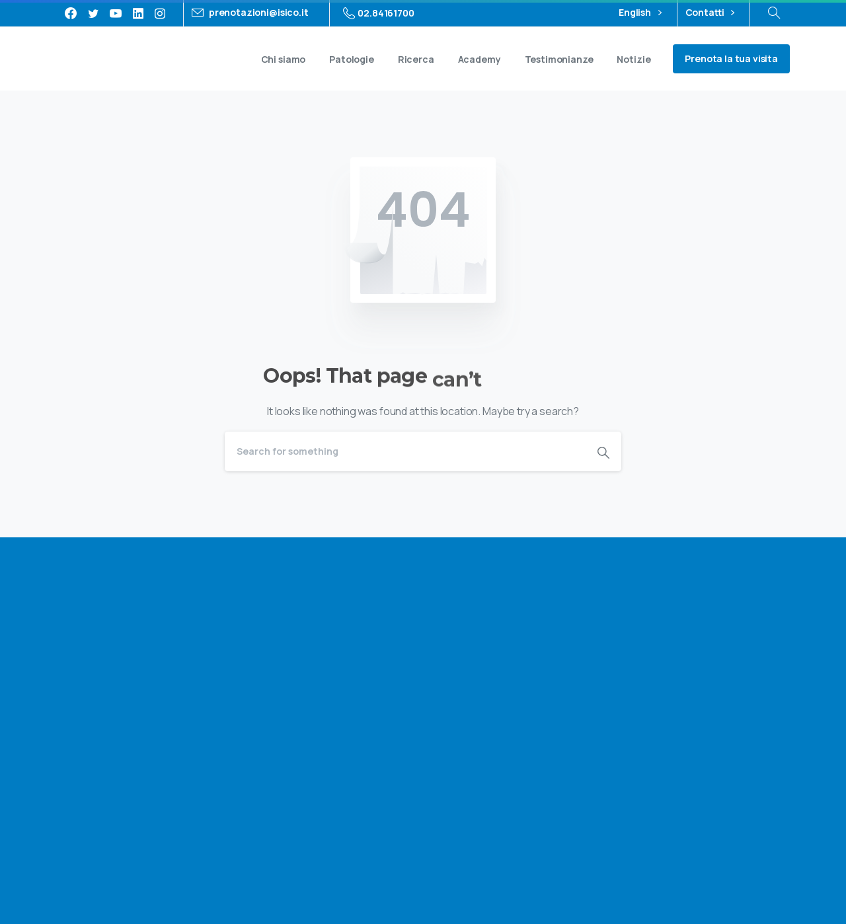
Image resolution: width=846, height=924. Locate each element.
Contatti (710, 13)
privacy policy (720, 669)
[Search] (405, 451)
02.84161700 (378, 13)
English (640, 13)
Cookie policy (713, 861)
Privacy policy (643, 861)
